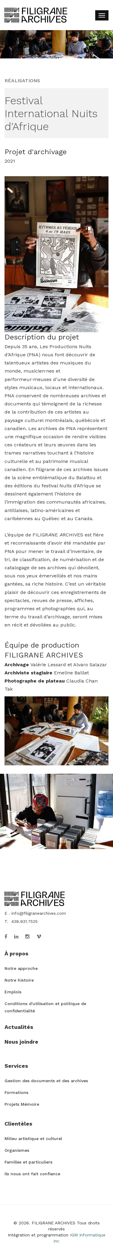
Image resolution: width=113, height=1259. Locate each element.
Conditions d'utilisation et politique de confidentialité (45, 1007)
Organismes (17, 1150)
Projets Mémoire (22, 1104)
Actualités (19, 1027)
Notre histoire (19, 980)
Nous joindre (21, 1042)
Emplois (13, 991)
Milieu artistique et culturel (33, 1138)
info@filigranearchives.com (38, 913)
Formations (16, 1092)
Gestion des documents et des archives (46, 1080)
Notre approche (21, 968)
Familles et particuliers (28, 1162)
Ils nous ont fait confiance (32, 1173)
